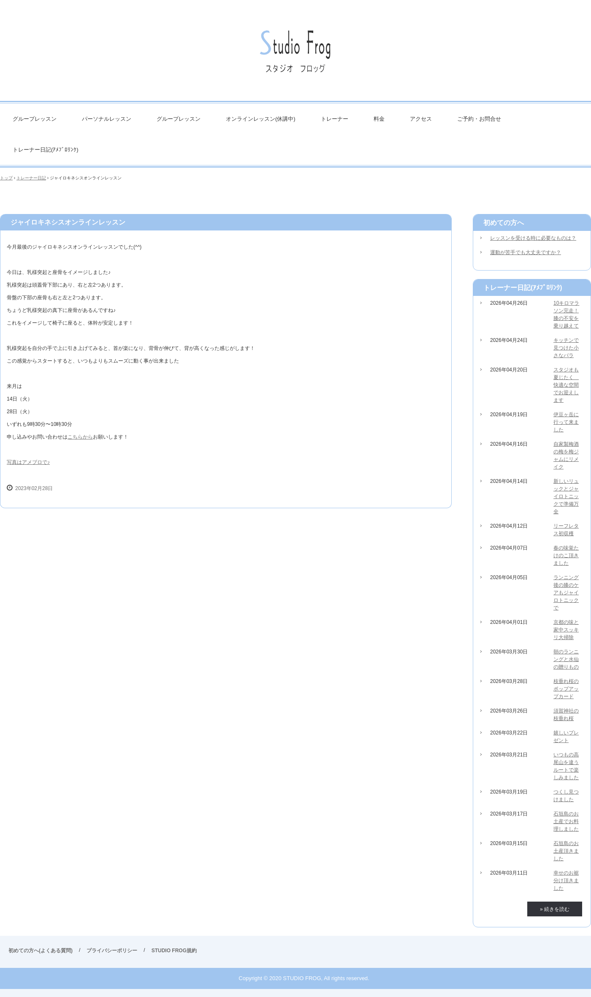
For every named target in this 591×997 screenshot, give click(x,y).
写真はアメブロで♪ (28, 462)
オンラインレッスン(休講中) (261, 119)
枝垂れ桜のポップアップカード (566, 688)
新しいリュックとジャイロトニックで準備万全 (566, 496)
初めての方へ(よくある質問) (40, 951)
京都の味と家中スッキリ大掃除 (566, 629)
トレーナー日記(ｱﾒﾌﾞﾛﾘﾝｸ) (46, 149)
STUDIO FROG (295, 54)
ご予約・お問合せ (479, 119)
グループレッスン (35, 119)
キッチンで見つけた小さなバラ (566, 347)
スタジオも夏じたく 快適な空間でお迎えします (566, 385)
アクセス (421, 119)
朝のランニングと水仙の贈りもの (566, 659)
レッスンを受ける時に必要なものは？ (533, 238)
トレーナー (334, 119)
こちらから (80, 437)
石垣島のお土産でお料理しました (566, 821)
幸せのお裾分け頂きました (566, 880)
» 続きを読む (554, 909)
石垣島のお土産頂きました (566, 851)
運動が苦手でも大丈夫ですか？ (525, 252)
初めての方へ (503, 222)
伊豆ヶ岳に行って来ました (566, 422)
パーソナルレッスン (106, 119)
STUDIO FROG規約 (174, 951)
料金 (379, 119)
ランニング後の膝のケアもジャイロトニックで (566, 592)
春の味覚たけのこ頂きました (566, 555)
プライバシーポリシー (112, 951)
